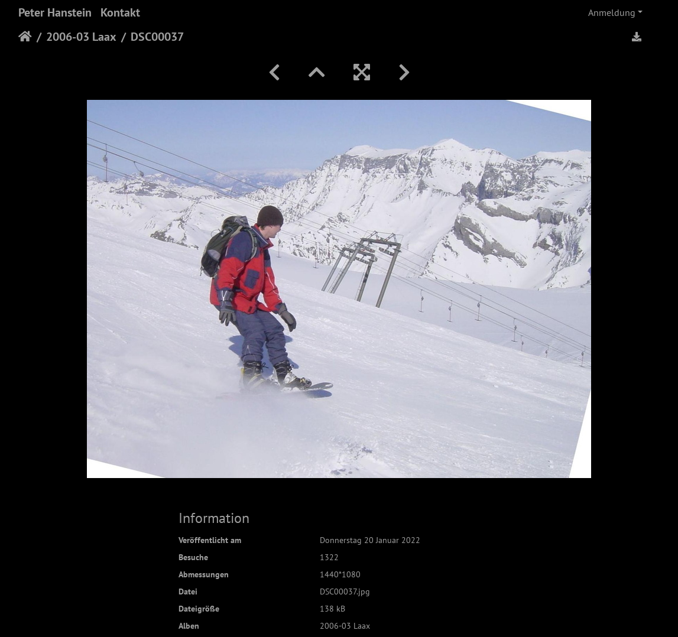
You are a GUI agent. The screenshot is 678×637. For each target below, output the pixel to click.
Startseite (25, 37)
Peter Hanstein (55, 12)
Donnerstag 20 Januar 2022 (370, 540)
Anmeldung (611, 12)
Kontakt (120, 12)
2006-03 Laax (81, 36)
